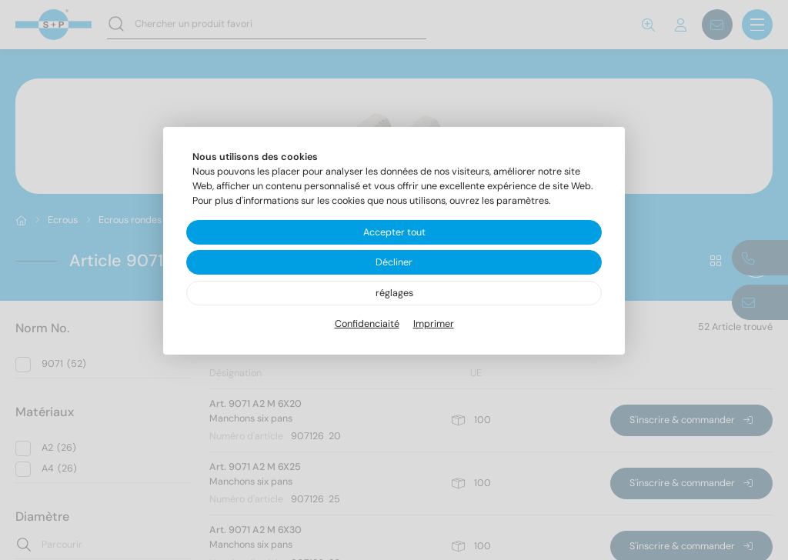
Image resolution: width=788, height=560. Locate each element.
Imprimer (433, 324)
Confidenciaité (367, 324)
